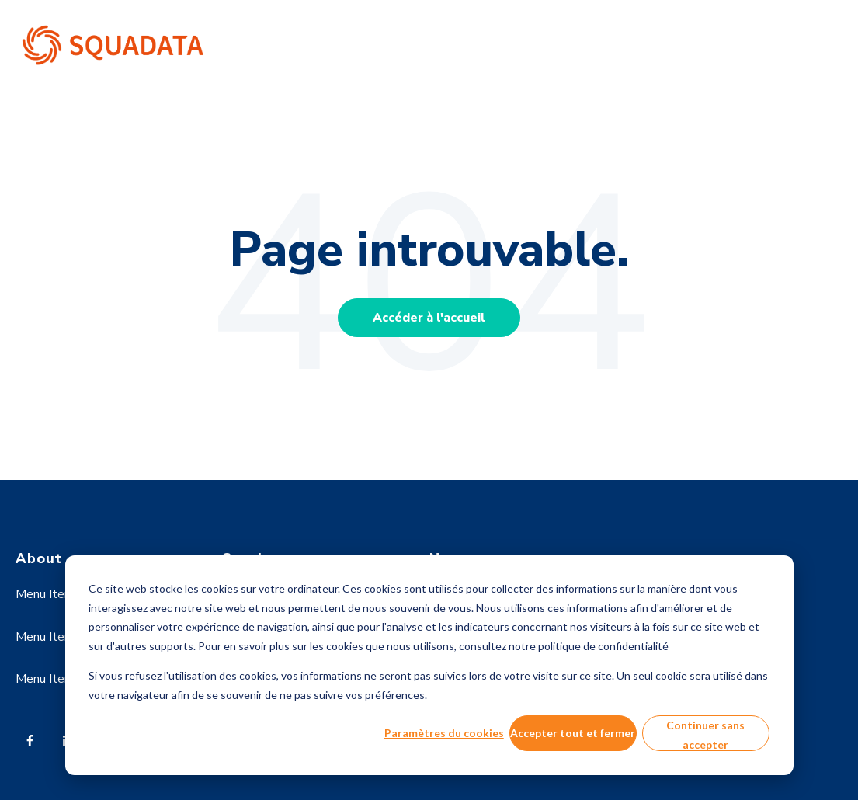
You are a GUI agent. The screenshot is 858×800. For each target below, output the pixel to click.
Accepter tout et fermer (572, 732)
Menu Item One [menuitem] (58, 594)
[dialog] (429, 665)
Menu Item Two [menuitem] (59, 636)
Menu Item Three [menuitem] (63, 678)
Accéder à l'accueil (429, 317)
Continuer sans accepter (705, 734)
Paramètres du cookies (444, 732)
